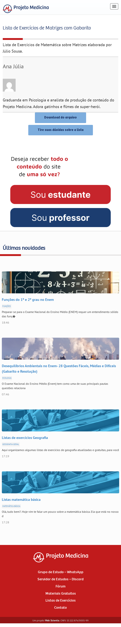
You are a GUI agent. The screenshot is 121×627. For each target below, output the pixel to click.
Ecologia (6, 378)
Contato (60, 608)
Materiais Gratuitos (60, 593)
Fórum (61, 586)
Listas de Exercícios (61, 600)
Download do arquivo (60, 117)
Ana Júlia (13, 66)
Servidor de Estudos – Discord (60, 579)
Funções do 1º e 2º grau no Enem (28, 300)
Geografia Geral (10, 444)
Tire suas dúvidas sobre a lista (61, 130)
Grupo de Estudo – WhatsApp (60, 572)
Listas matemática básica (21, 500)
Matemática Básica (11, 506)
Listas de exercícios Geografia (25, 438)
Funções (6, 306)
